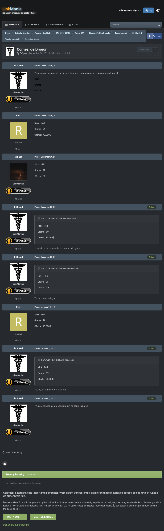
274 (18, 149)
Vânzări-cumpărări (61, 53)
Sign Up (148, 10)
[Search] (125, 25)
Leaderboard (55, 24)
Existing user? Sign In (130, 10)
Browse (13, 24)
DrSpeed (24, 53)
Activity (33, 24)
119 (18, 107)
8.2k (18, 199)
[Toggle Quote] (39, 218)
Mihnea (18, 157)
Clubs (75, 24)
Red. (18, 115)
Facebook (157, 36)
